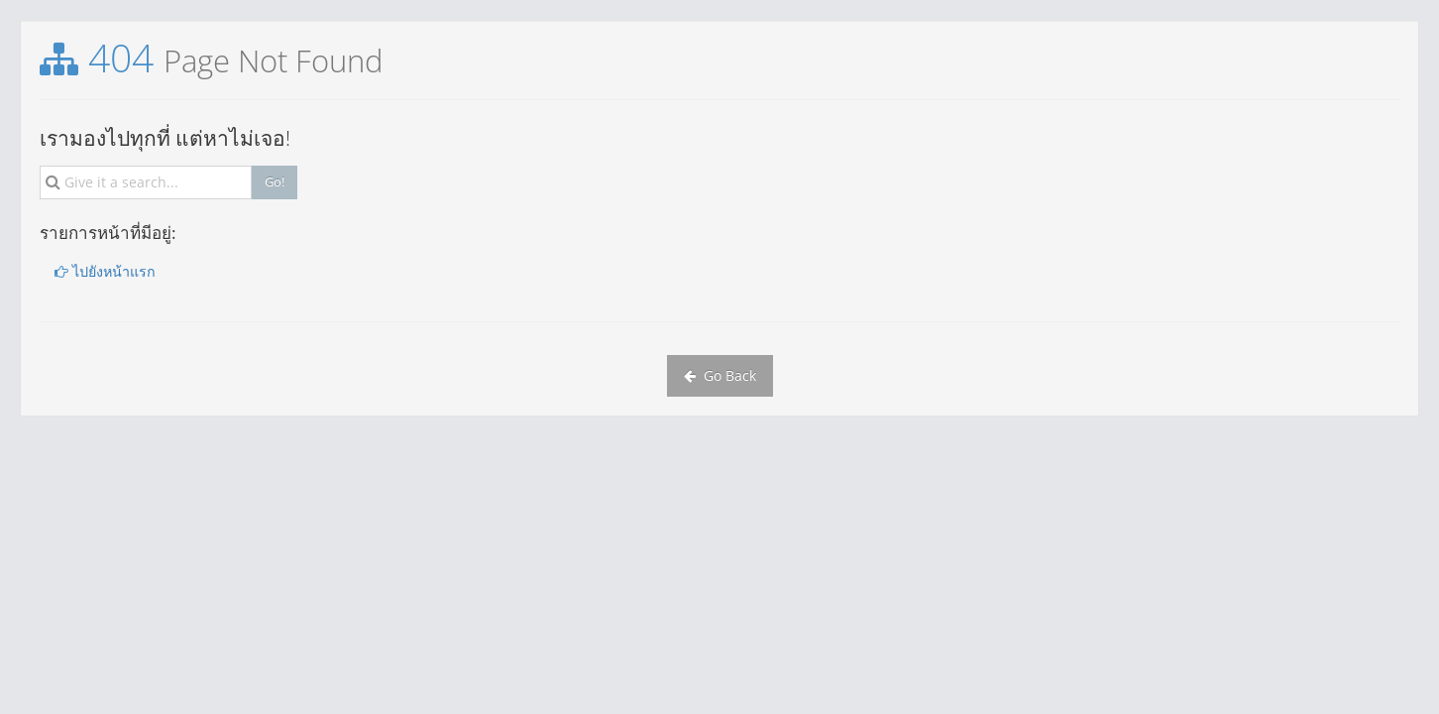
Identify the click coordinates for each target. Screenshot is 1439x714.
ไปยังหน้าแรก (105, 271)
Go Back (720, 375)
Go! (274, 181)
